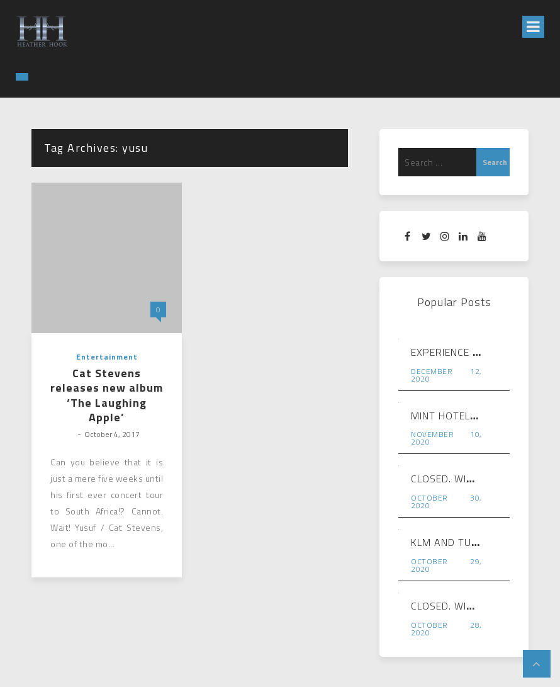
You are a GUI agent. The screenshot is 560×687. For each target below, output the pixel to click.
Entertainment (107, 357)
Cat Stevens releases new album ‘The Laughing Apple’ (106, 395)
